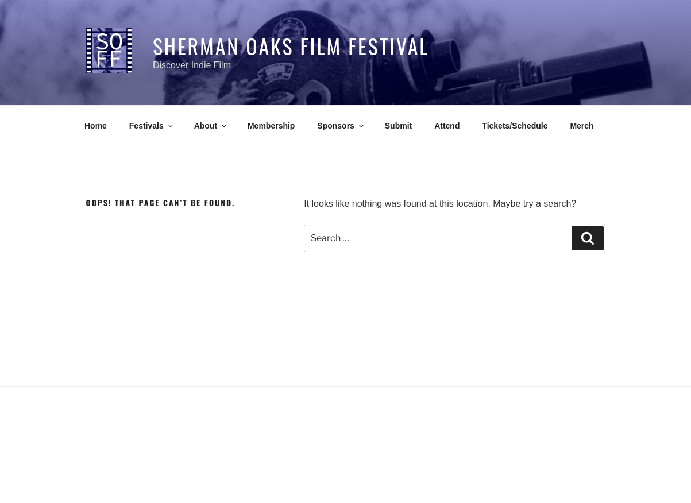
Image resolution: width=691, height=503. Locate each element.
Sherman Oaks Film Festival (291, 45)
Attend (447, 125)
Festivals (152, 125)
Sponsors (341, 125)
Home (95, 125)
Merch (581, 125)
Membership (271, 125)
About (211, 125)
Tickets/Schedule (514, 125)
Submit (398, 125)
